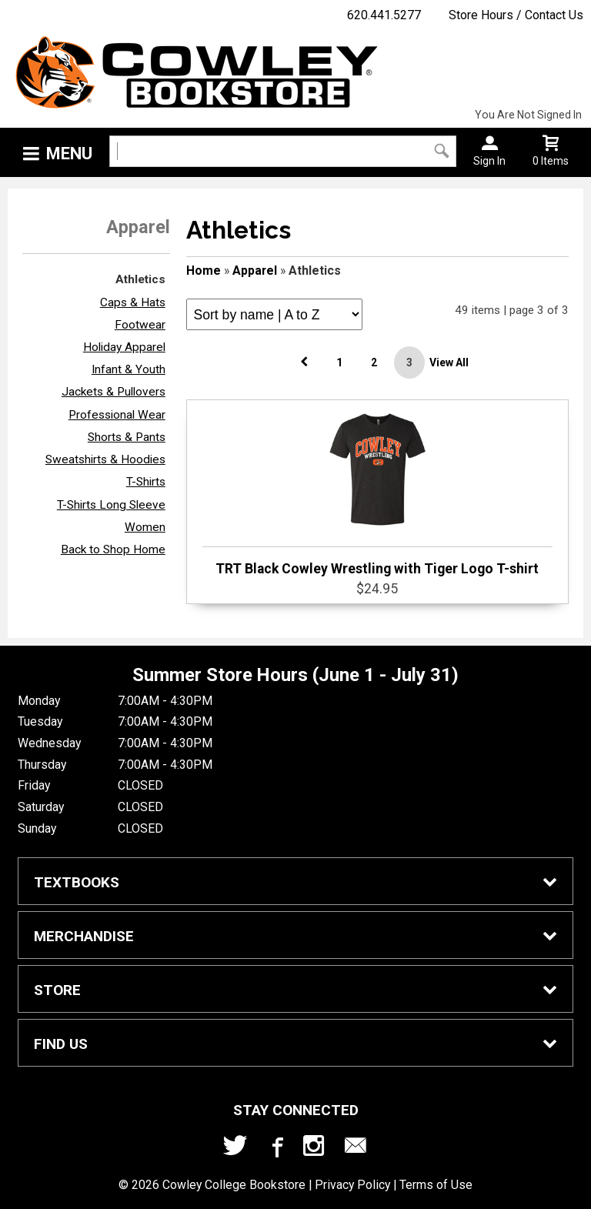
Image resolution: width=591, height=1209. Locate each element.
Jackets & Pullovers (113, 392)
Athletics (140, 279)
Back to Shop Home (113, 549)
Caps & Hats (132, 302)
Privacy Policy (352, 1184)
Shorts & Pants (126, 437)
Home (203, 270)
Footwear (140, 325)
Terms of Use (435, 1184)
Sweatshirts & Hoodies (105, 459)
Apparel (254, 270)
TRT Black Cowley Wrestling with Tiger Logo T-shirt (377, 490)
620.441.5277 (384, 15)
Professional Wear (116, 415)
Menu (69, 153)
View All (449, 362)
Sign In (489, 161)
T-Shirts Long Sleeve (111, 505)
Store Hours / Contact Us (516, 15)
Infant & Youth (128, 369)
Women (145, 527)
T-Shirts (145, 482)
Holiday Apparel (124, 347)
